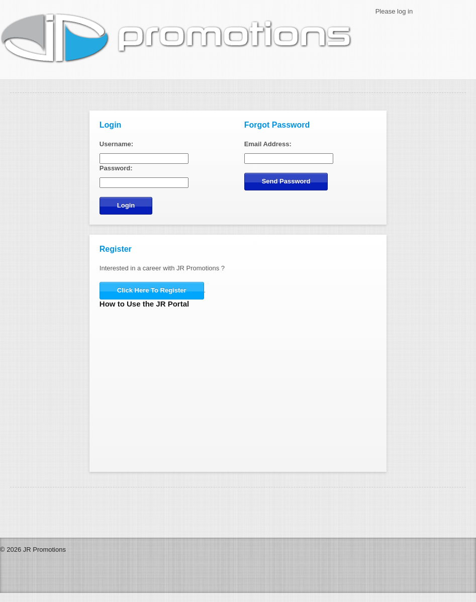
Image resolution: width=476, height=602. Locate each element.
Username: (116, 144)
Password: (116, 168)
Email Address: (268, 144)
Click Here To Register (151, 290)
